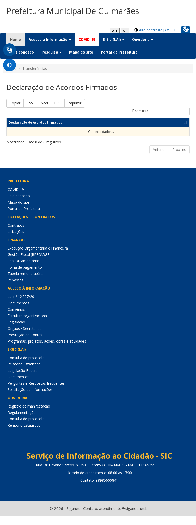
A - (125, 30)
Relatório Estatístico (24, 372)
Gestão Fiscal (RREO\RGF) (29, 263)
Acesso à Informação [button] (50, 39)
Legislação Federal (23, 379)
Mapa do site (81, 52)
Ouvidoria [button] (142, 39)
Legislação (16, 330)
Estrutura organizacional (28, 324)
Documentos (18, 311)
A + (115, 30)
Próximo (179, 158)
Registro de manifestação (29, 414)
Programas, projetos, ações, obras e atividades (47, 349)
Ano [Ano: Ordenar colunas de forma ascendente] (84, 131)
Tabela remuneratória (26, 282)
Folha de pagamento (25, 275)
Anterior (159, 158)
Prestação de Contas (25, 343)
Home (17, 39)
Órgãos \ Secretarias (24, 337)
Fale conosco (22, 52)
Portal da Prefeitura (119, 52)
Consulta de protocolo (26, 366)
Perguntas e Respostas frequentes (36, 391)
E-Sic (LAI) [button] (113, 39)
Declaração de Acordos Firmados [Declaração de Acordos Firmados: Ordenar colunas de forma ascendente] (18, 126)
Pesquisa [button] (51, 52)
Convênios (16, 318)
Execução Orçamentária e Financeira (38, 256)
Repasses (15, 288)
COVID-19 (87, 39)
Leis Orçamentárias (24, 269)
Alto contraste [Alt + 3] (157, 30)
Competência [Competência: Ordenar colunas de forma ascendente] (48, 131)
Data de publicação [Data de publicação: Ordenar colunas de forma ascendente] (159, 131)
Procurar (161, 111)
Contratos (16, 233)
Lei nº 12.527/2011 (23, 305)
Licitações (16, 240)
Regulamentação (22, 421)
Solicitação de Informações (30, 398)
